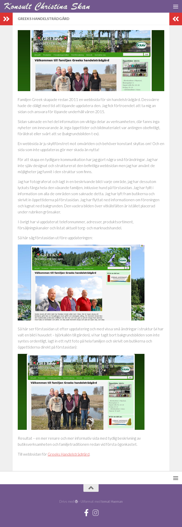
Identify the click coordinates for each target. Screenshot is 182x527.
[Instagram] (95, 512)
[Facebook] (86, 512)
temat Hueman (112, 501)
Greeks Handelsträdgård (68, 454)
